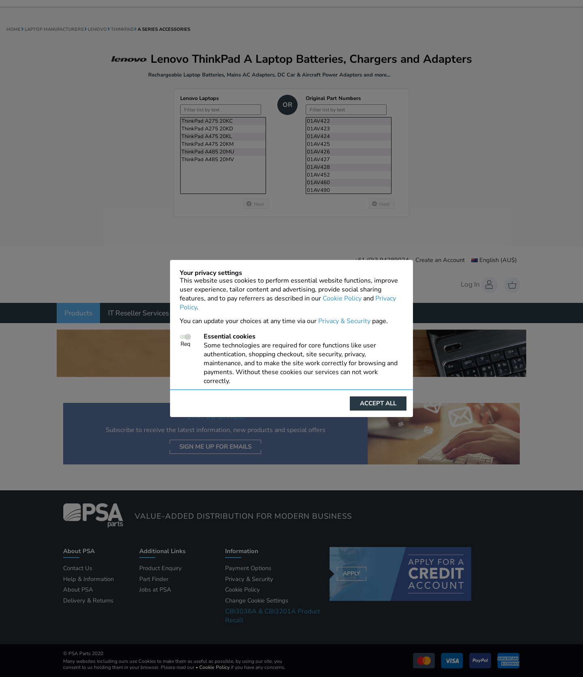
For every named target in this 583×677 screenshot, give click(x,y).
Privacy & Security (344, 321)
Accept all (378, 403)
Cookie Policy (342, 298)
